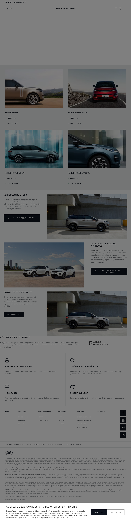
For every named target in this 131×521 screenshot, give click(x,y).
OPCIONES (116, 512)
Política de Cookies (49, 515)
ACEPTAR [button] (99, 512)
